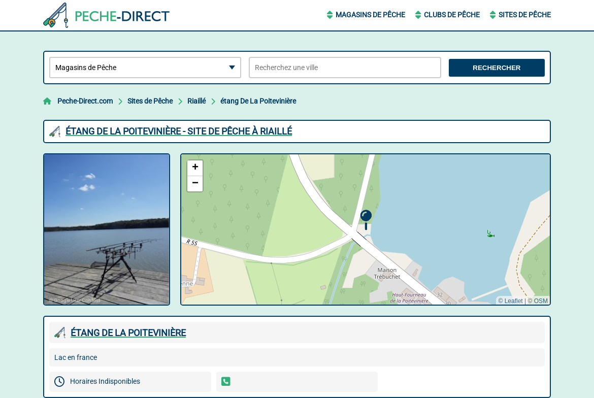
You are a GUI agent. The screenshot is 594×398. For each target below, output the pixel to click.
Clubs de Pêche (452, 15)
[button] (365, 220)
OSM (541, 301)
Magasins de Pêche (370, 15)
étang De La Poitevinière (258, 101)
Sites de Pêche (525, 15)
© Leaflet (510, 301)
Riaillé (196, 101)
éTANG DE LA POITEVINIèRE (128, 332)
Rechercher (496, 68)
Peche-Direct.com (85, 101)
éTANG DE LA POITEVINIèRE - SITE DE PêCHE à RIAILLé (178, 131)
